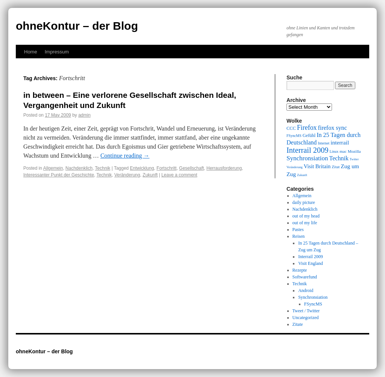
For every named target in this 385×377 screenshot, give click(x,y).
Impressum (57, 52)
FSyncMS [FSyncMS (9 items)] (294, 136)
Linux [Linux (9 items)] (334, 151)
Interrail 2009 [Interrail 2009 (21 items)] (307, 150)
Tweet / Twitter (306, 310)
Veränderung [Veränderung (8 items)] (294, 167)
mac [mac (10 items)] (343, 151)
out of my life (305, 222)
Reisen (299, 236)
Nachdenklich (78, 168)
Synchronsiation (312, 297)
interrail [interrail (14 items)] (339, 142)
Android (305, 290)
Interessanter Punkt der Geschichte (58, 175)
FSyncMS (313, 304)
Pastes (298, 229)
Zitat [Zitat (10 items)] (336, 166)
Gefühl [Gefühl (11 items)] (309, 135)
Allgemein (53, 168)
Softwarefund (305, 277)
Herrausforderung (224, 168)
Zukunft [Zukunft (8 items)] (302, 175)
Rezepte (300, 270)
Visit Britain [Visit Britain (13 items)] (317, 166)
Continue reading (125, 155)
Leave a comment (179, 175)
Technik (103, 168)
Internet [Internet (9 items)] (323, 143)
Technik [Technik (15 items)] (339, 158)
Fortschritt (166, 168)
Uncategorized (306, 317)
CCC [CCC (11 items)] (291, 128)
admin (84, 115)
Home (30, 52)
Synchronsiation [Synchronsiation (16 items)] (307, 158)
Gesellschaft (191, 168)
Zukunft (150, 175)
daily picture (304, 202)
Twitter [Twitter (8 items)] (354, 159)
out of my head (306, 216)
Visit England (310, 263)
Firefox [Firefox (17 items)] (307, 127)
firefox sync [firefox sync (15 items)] (332, 128)
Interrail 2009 (310, 256)
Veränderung (127, 175)
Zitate (298, 324)
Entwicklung (142, 168)
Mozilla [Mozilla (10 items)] (354, 151)
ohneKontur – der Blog (77, 26)
